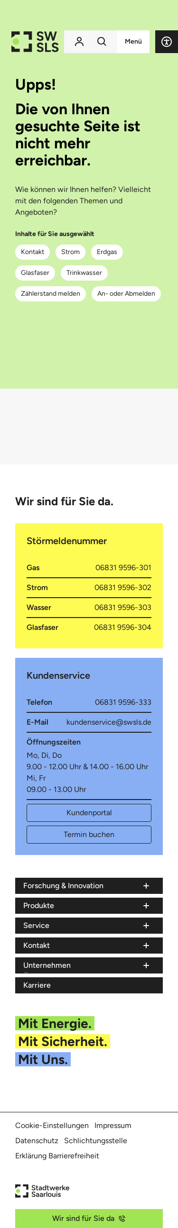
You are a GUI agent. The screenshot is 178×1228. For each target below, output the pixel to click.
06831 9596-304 (122, 627)
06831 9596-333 (123, 702)
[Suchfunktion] (102, 41)
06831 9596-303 (122, 607)
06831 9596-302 (122, 587)
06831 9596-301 (123, 567)
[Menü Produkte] (87, 905)
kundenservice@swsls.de (108, 722)
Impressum (112, 1125)
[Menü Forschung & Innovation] (87, 885)
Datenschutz (36, 1140)
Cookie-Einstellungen (52, 1125)
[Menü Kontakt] (87, 945)
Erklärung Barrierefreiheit (57, 1155)
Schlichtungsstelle (95, 1140)
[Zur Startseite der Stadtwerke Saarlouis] (35, 41)
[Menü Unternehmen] (87, 965)
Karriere (37, 985)
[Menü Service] (87, 925)
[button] (166, 41)
